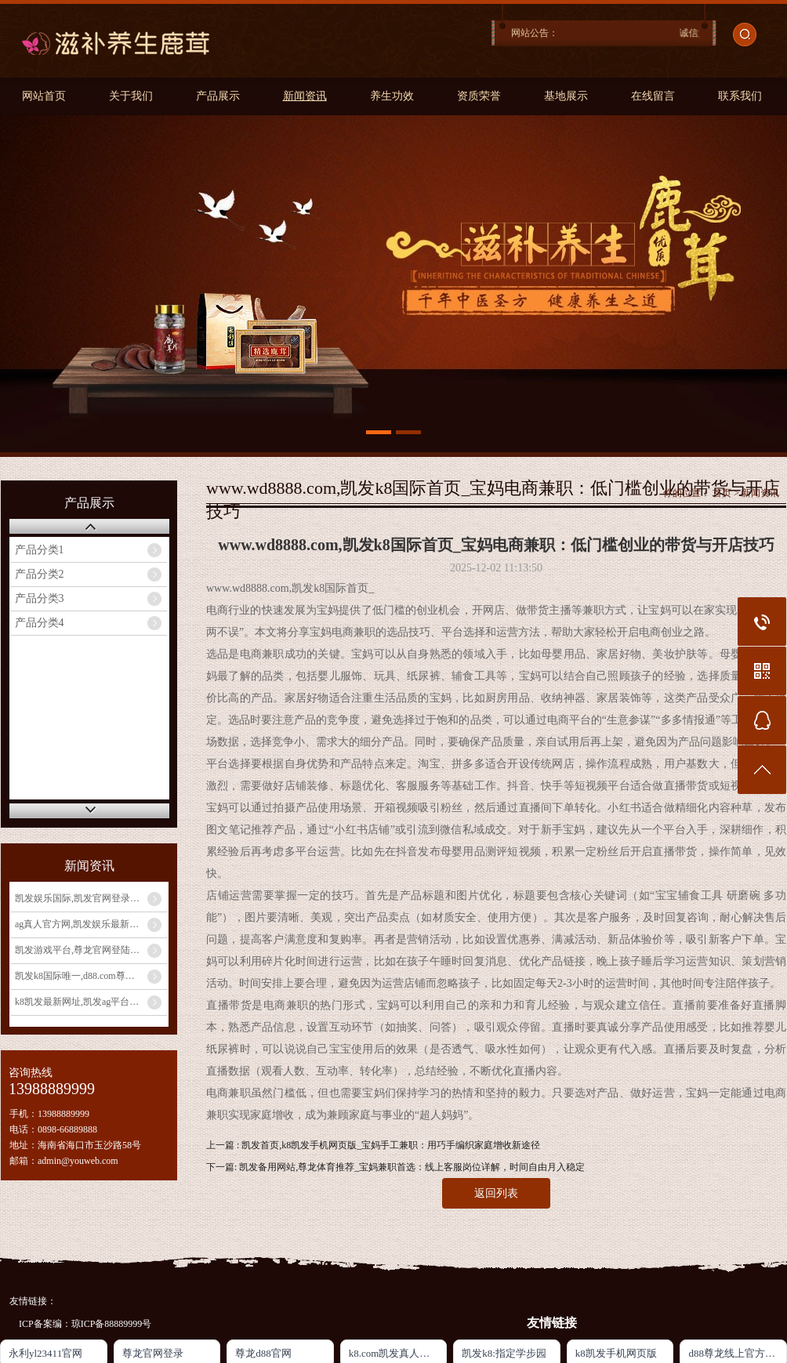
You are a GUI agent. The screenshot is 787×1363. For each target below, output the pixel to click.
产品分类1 (39, 550)
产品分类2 (39, 574)
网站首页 (44, 96)
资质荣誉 (479, 96)
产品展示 (218, 96)
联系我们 (740, 96)
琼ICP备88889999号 (111, 1323)
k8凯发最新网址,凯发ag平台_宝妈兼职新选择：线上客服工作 (91, 1001)
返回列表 (496, 1193)
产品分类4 (39, 623)
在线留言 (653, 96)
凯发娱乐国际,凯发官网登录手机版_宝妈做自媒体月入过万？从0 (91, 898)
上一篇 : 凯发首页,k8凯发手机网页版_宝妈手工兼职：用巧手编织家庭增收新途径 (373, 1145)
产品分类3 (39, 598)
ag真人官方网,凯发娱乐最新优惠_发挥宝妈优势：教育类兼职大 (91, 924)
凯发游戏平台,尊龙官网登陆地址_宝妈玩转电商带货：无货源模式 (91, 949)
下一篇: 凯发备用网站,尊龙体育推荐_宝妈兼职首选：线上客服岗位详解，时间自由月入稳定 (395, 1167)
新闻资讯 (305, 96)
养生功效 (392, 96)
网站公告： (534, 32)
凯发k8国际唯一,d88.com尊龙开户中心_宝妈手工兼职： (91, 975)
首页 (722, 493)
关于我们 (131, 96)
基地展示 (566, 96)
